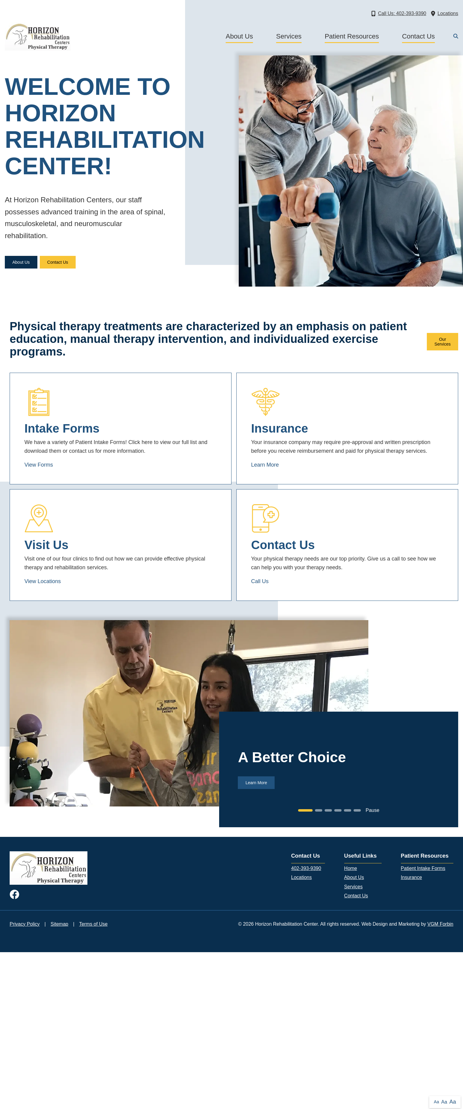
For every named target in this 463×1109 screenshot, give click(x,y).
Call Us (260, 581)
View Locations (42, 581)
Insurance (411, 877)
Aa (436, 1101)
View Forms (38, 465)
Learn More (265, 465)
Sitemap (59, 924)
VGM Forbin (440, 924)
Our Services (442, 341)
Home (350, 868)
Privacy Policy (25, 924)
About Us (239, 36)
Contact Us (418, 36)
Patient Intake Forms (423, 868)
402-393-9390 (306, 868)
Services (288, 36)
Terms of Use (93, 924)
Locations (301, 877)
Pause (372, 810)
